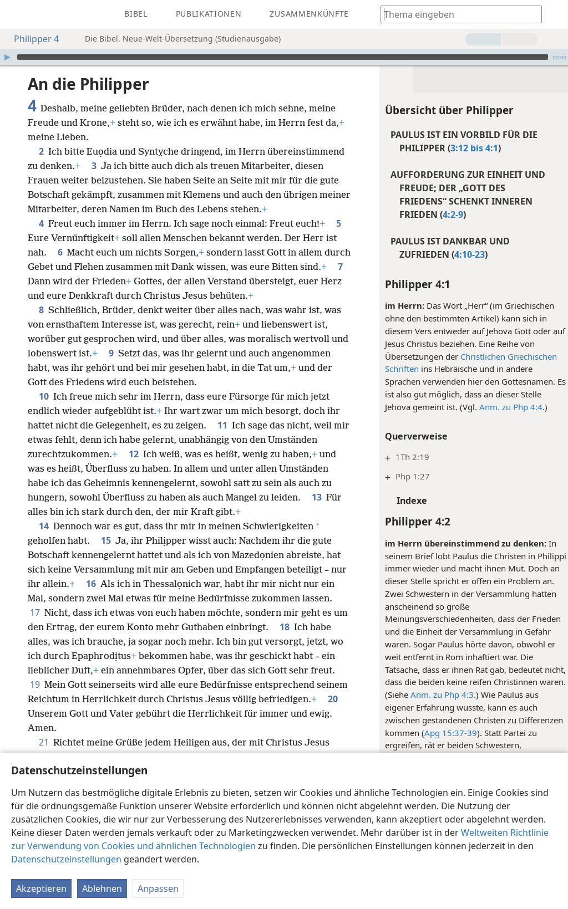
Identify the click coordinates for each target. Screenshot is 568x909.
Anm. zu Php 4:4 (505, 406)
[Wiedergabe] (7, 57)
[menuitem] (16, 14)
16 (109, 584)
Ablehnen (102, 888)
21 (44, 742)
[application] (284, 57)
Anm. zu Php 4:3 (436, 694)
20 (128, 713)
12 (133, 454)
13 (317, 497)
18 (333, 627)
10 (44, 396)
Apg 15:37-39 (445, 732)
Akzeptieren (41, 888)
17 (74, 612)
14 (44, 526)
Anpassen (158, 888)
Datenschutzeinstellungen (66, 859)
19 (90, 684)
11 (222, 425)
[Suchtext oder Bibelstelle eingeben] (456, 14)
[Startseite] (16, 14)
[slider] (282, 57)
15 (106, 540)
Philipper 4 (31, 39)
